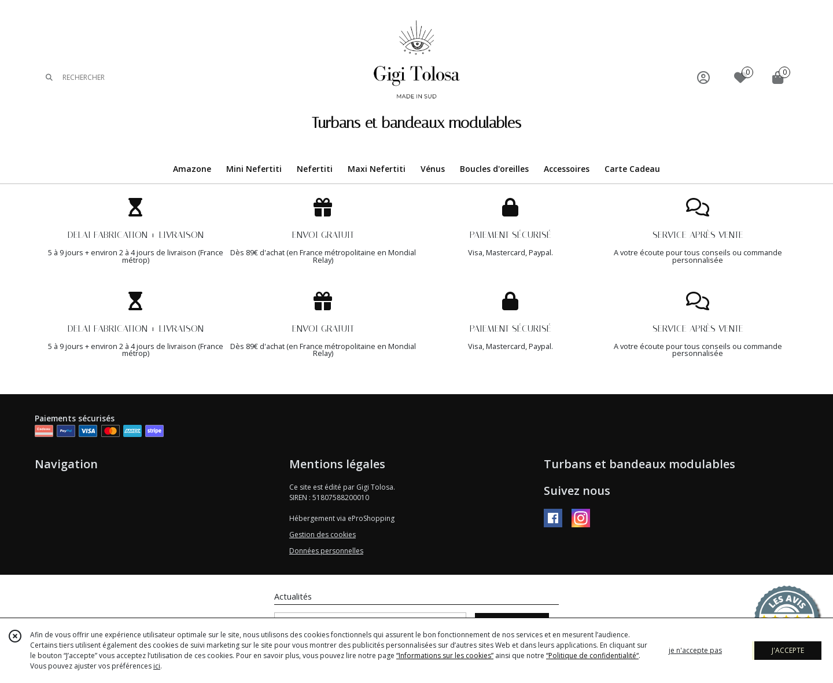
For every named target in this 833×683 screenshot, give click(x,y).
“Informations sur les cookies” (444, 655)
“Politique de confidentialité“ (592, 655)
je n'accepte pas (695, 650)
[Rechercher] (49, 77)
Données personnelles (326, 551)
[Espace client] (703, 77)
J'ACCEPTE (788, 650)
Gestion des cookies (322, 534)
